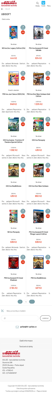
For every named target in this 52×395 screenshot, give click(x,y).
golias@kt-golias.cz (28, 326)
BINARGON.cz (30, 391)
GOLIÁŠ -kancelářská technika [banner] (9, 4)
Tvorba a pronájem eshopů (15, 391)
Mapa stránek (42, 391)
